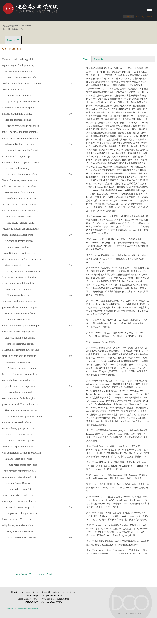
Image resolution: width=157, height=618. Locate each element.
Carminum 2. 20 (23, 574)
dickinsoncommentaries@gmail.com (22, 608)
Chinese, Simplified (144, 16)
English (128, 16)
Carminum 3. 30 (44, 574)
